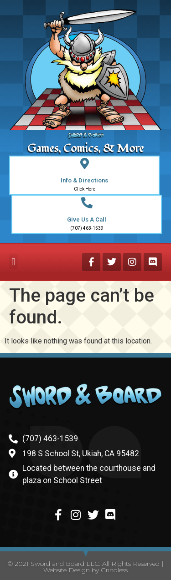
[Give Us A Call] (87, 202)
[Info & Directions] (84, 163)
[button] (13, 261)
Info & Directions (84, 180)
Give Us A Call (86, 219)
